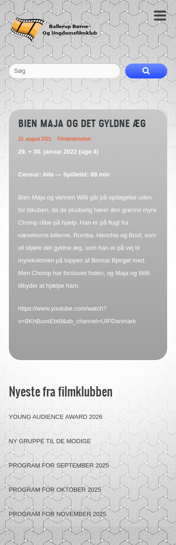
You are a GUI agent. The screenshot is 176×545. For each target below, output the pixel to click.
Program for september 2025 (59, 465)
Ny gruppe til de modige (50, 441)
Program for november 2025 (57, 513)
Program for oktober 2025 (55, 489)
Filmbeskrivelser (74, 139)
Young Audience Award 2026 (56, 416)
